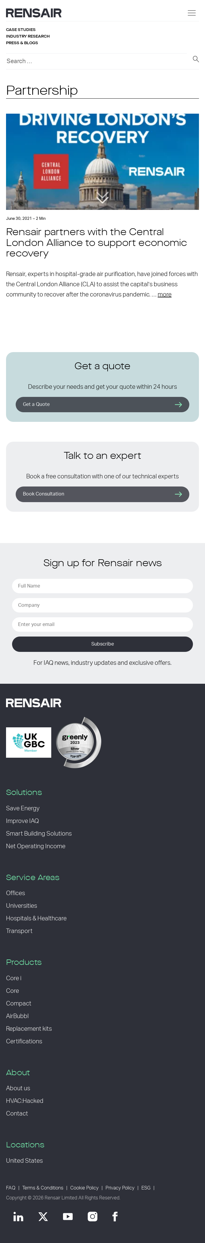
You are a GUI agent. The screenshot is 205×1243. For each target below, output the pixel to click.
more (165, 295)
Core (12, 991)
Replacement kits (29, 1029)
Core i (13, 978)
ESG (145, 1188)
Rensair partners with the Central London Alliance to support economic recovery (96, 243)
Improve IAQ (22, 821)
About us (18, 1088)
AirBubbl (17, 1016)
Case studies (21, 29)
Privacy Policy (120, 1188)
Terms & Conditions (42, 1188)
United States (24, 1161)
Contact (17, 1114)
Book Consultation (43, 494)
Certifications (24, 1042)
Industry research (28, 36)
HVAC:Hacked (24, 1101)
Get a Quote (36, 404)
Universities (21, 906)
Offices (15, 893)
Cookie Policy (84, 1188)
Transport (19, 931)
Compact (18, 1004)
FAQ (10, 1188)
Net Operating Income (35, 846)
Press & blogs (22, 43)
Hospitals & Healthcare (36, 919)
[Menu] (191, 13)
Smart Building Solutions (39, 834)
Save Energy (22, 809)
